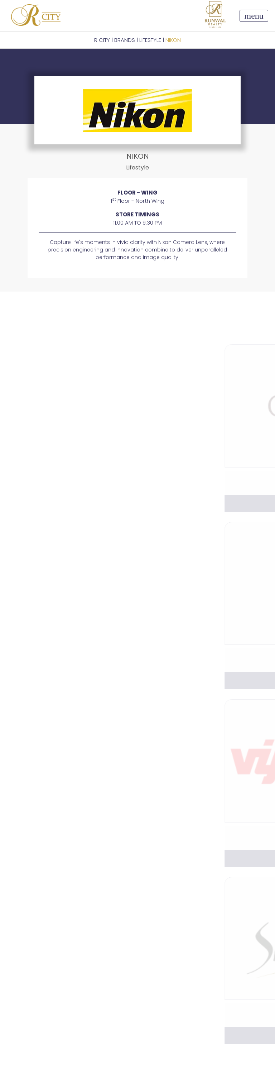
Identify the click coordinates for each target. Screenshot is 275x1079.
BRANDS (124, 40)
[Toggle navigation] (254, 16)
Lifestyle (150, 40)
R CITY (102, 40)
